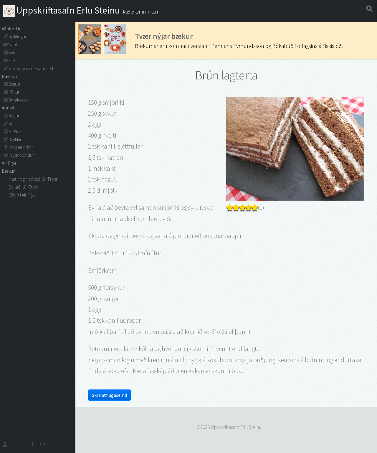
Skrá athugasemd (109, 395)
